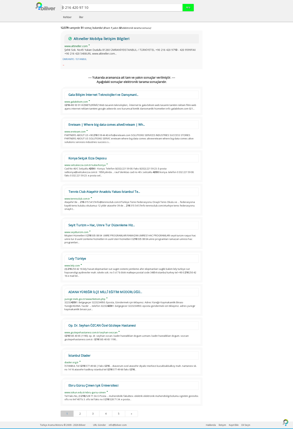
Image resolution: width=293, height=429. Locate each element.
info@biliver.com (118, 425)
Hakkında (211, 425)
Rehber (67, 17)
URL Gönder (99, 425)
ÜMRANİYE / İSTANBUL (75, 59)
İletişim (222, 425)
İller (81, 17)
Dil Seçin (245, 425)
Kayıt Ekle (234, 425)
